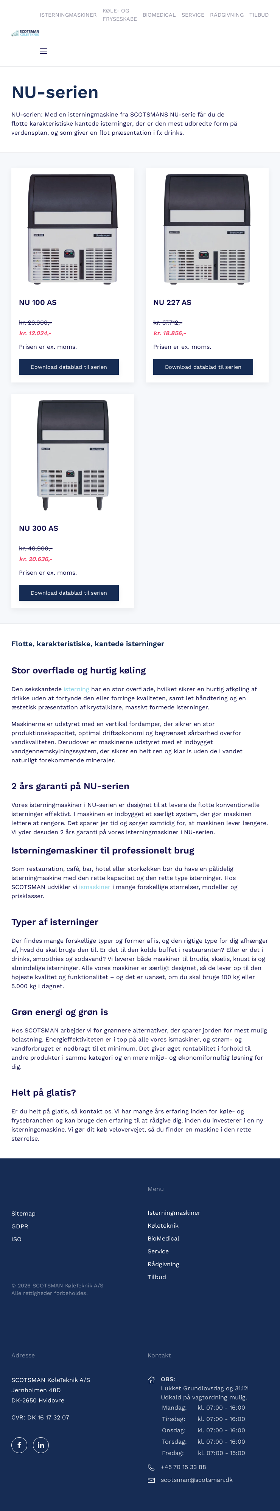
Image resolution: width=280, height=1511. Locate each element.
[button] (43, 51)
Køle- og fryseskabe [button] (120, 15)
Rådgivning (227, 15)
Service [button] (193, 15)
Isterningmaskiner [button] (68, 15)
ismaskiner (94, 887)
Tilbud (259, 15)
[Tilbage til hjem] (25, 33)
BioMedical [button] (159, 15)
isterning (76, 689)
